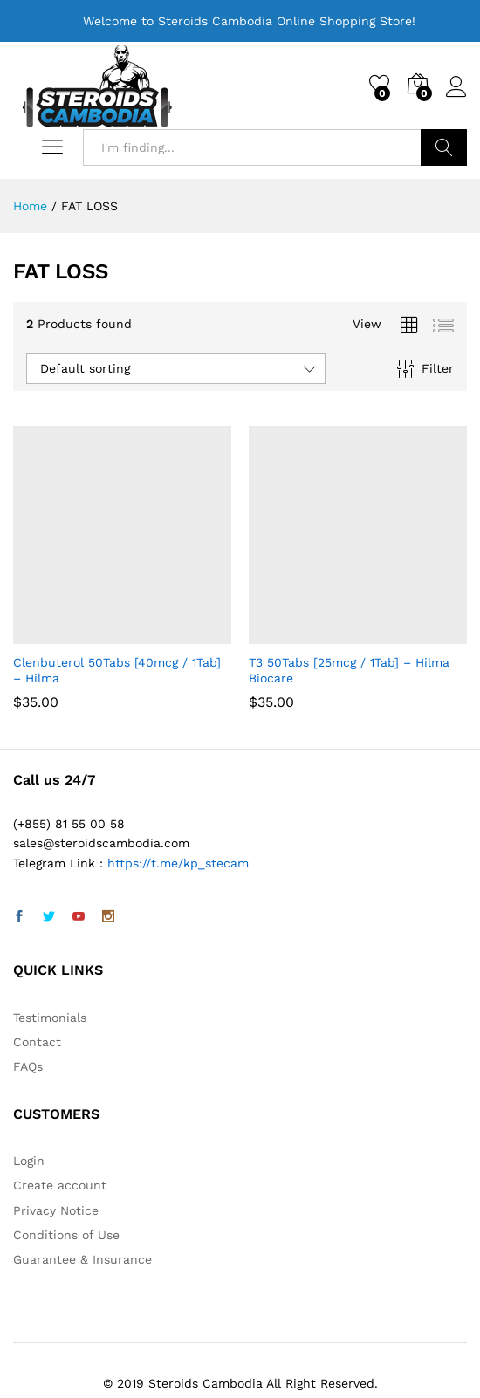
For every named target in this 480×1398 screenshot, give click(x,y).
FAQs (28, 1066)
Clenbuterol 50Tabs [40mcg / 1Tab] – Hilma (117, 670)
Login (29, 1161)
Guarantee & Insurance (82, 1259)
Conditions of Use (66, 1235)
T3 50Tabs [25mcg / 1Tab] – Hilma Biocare (349, 670)
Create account (59, 1185)
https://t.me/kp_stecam (178, 863)
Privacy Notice (56, 1210)
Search (444, 147)
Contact (37, 1042)
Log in (456, 87)
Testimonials (49, 1018)
